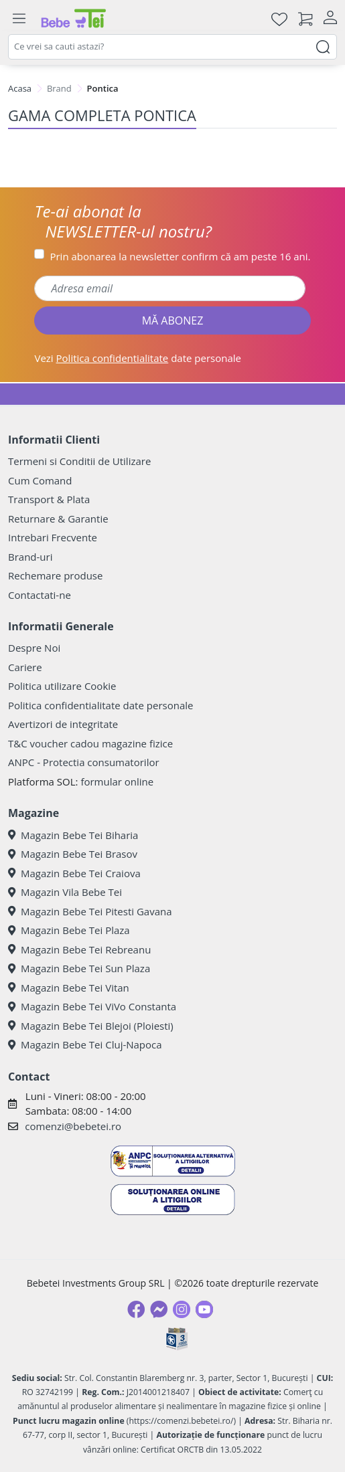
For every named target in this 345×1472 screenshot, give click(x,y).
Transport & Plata (49, 499)
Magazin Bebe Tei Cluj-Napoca (85, 1044)
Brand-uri (30, 556)
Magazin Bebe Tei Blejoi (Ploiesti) (91, 1025)
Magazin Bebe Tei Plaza (69, 930)
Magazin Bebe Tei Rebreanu (79, 949)
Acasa (19, 88)
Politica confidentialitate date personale (100, 705)
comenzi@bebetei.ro (73, 1126)
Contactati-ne (39, 595)
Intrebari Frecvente (52, 537)
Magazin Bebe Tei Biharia (73, 835)
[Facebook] (136, 1309)
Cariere (25, 667)
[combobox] (172, 47)
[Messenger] (158, 1309)
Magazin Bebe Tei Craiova (74, 873)
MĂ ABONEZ (173, 320)
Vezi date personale (137, 358)
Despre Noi (34, 647)
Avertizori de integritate (63, 724)
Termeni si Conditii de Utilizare (79, 461)
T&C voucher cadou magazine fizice (90, 743)
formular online (116, 781)
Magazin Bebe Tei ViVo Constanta (92, 1006)
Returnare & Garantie (58, 518)
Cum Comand (40, 480)
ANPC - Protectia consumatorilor (83, 762)
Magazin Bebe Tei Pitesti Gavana (90, 911)
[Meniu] (18, 18)
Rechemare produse (55, 575)
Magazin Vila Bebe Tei (65, 892)
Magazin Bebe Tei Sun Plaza (79, 968)
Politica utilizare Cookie (62, 686)
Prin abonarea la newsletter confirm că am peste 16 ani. (180, 256)
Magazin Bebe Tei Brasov (72, 853)
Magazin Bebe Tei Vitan (68, 987)
